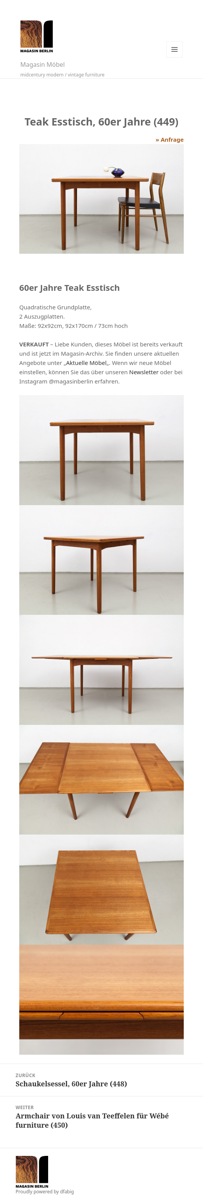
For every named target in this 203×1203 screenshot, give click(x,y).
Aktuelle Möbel (86, 362)
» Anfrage (170, 139)
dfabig (67, 1191)
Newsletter (143, 372)
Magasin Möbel (42, 64)
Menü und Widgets (174, 49)
